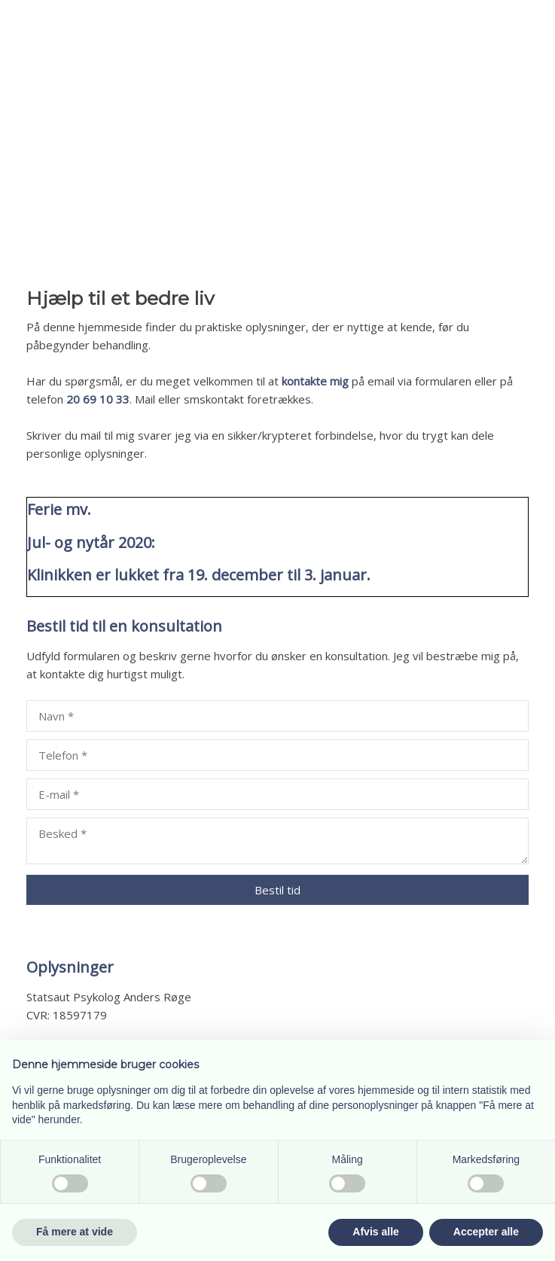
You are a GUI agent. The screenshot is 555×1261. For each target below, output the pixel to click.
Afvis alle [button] (375, 1232)
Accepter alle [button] (486, 1232)
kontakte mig (315, 380)
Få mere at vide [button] (74, 1232)
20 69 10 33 (98, 399)
